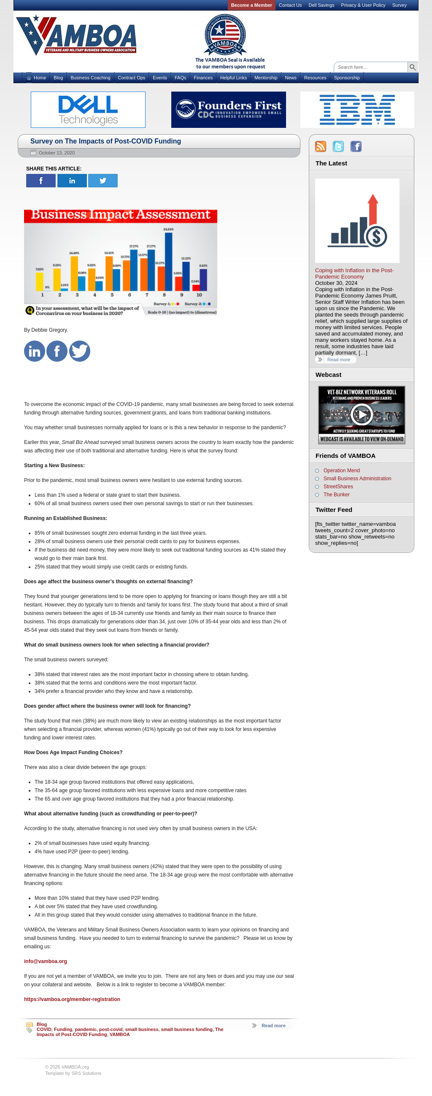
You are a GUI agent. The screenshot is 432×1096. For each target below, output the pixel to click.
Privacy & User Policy (363, 5)
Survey (399, 5)
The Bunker (337, 495)
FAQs (180, 77)
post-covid (111, 1029)
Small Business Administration (358, 479)
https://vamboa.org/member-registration (72, 999)
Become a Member (251, 5)
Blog (58, 77)
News (291, 77)
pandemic (85, 1029)
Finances (203, 77)
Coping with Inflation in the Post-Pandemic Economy (354, 273)
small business (142, 1029)
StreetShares (338, 487)
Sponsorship (347, 77)
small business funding (187, 1029)
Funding (63, 1029)
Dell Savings (321, 5)
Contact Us (290, 5)
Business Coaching (90, 77)
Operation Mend (342, 471)
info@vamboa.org (45, 961)
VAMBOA (120, 1034)
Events (160, 77)
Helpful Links (233, 77)
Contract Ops (132, 77)
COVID (44, 1029)
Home (40, 77)
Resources (315, 77)
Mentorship (265, 77)
